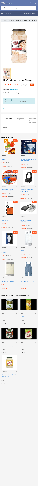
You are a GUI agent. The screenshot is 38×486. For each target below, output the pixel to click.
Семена (3, 159)
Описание (9, 119)
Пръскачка (4, 220)
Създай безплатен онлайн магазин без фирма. (18, 109)
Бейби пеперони (25, 317)
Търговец (21, 119)
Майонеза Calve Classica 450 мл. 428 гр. (9, 375)
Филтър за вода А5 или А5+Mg (8, 251)
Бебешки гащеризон (27, 281)
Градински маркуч (7, 190)
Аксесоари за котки (7, 281)
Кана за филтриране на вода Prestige (28, 160)
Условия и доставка (32, 120)
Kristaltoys (4, 371)
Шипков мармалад (7, 346)
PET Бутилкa (24, 251)
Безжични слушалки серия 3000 (26, 190)
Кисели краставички (8, 317)
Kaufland (11, 20)
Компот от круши (25, 346)
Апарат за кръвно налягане (26, 221)
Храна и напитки (21, 20)
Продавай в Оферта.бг (30, 13)
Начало (5, 20)
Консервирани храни (23, 295)
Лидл (2, 313)
